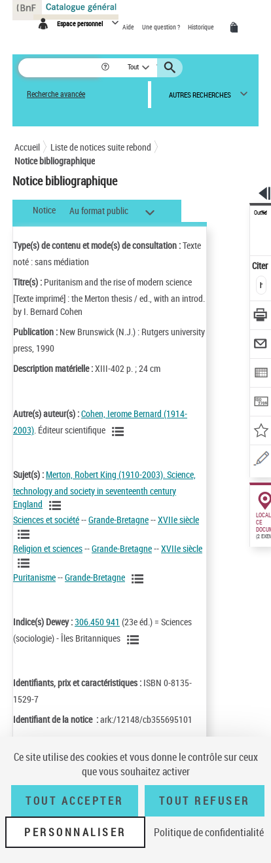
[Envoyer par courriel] (260, 345)
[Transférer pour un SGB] (260, 403)
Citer (261, 265)
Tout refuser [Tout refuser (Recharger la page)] (204, 801)
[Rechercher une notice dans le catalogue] (59, 67)
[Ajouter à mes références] (260, 431)
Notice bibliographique (54, 161)
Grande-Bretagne (118, 519)
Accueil (27, 147)
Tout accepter (75, 801)
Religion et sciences (47, 548)
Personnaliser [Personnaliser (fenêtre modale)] (75, 832)
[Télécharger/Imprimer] (260, 316)
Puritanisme (34, 577)
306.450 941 (97, 621)
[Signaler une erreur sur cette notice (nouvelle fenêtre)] (260, 460)
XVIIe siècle (178, 519)
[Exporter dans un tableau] (260, 374)
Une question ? (161, 26)
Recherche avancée (56, 94)
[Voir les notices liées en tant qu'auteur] (120, 431)
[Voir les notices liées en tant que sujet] (57, 505)
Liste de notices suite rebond (100, 147)
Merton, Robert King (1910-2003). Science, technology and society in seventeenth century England (104, 489)
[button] (106, 67)
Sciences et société (46, 519)
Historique (201, 26)
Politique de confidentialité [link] (209, 832)
